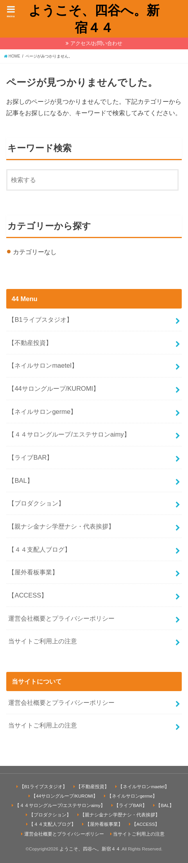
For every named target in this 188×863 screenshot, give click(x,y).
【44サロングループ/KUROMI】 (53, 388)
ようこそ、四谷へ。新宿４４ (94, 18)
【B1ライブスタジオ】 (40, 319)
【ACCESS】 (27, 595)
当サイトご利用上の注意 (42, 641)
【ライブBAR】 (30, 457)
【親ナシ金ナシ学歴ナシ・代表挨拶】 (61, 526)
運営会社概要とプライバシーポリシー (61, 618)
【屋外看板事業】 (33, 572)
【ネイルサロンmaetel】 (42, 365)
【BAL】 (20, 480)
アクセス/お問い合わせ (96, 43)
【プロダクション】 (36, 503)
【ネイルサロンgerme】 (42, 411)
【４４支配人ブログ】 (39, 549)
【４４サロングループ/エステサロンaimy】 (69, 434)
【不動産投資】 (30, 342)
